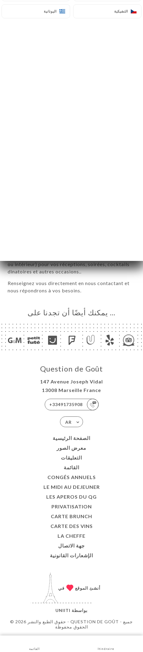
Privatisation (71, 506)
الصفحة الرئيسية (71, 438)
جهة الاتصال (71, 545)
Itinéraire (106, 643)
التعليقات (71, 457)
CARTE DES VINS (72, 526)
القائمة (71, 467)
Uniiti (62, 610)
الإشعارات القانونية (71, 555)
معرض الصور (71, 448)
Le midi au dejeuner (71, 487)
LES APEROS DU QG (71, 497)
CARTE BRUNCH (71, 516)
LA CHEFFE (71, 536)
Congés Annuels (71, 477)
